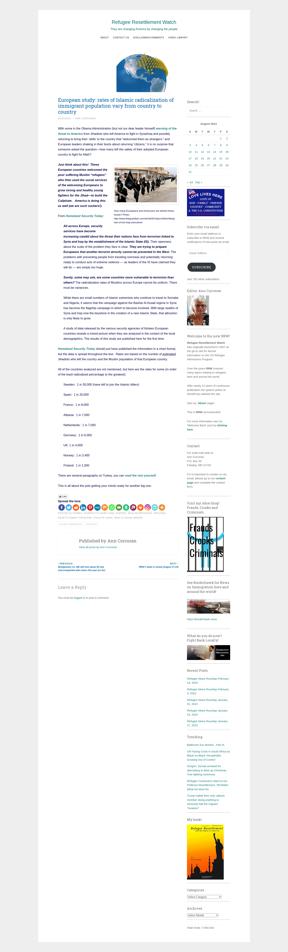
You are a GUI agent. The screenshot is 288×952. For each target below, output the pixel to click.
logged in (79, 597)
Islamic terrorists (71, 523)
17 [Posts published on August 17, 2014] (190, 158)
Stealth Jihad (103, 517)
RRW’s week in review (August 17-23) (148, 564)
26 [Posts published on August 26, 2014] (202, 165)
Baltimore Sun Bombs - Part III (205, 744)
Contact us (121, 37)
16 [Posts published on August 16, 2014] (226, 151)
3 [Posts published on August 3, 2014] (190, 145)
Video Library (178, 37)
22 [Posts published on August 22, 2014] (220, 158)
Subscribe (201, 267)
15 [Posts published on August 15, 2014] (220, 151)
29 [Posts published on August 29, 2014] (220, 165)
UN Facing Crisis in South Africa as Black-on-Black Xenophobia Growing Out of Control (208, 755)
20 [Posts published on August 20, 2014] (208, 158)
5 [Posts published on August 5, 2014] (202, 145)
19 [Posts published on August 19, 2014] (202, 158)
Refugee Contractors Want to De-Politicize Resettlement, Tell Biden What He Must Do (207, 785)
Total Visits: (194, 927)
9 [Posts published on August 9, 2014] (227, 145)
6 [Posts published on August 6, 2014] (208, 145)
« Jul (190, 182)
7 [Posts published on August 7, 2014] (214, 145)
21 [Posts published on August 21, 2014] (214, 158)
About (104, 37)
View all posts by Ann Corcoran (98, 546)
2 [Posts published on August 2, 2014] (227, 138)
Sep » (198, 182)
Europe (121, 512)
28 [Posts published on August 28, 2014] (214, 165)
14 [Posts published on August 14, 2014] (214, 151)
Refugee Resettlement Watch (144, 22)
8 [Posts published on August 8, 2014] (221, 145)
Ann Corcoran (85, 118)
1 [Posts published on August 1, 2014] (221, 138)
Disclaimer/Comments (148, 37)
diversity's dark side (99, 512)
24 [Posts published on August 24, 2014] (190, 165)
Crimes (77, 512)
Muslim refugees (140, 512)
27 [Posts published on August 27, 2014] (208, 165)
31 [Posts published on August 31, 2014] (190, 171)
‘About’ (201, 403)
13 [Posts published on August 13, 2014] (208, 151)
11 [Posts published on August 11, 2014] (196, 151)
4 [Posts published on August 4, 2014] (196, 145)
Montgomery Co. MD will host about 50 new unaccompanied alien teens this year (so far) (88, 566)
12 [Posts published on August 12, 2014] (202, 151)
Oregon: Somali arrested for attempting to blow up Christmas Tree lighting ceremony (206, 770)
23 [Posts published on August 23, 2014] (226, 158)
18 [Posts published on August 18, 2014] (196, 158)
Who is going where (128, 517)
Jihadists (91, 523)
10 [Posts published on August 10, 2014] (190, 151)
